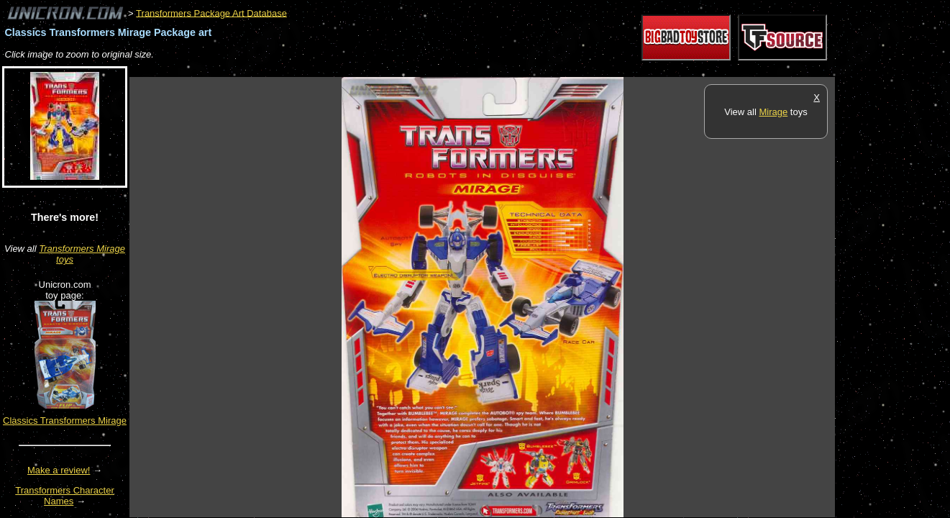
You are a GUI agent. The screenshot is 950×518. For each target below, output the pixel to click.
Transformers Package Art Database (211, 12)
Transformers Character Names (64, 495)
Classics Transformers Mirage (65, 420)
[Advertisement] (391, 69)
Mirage (773, 111)
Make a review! (58, 470)
